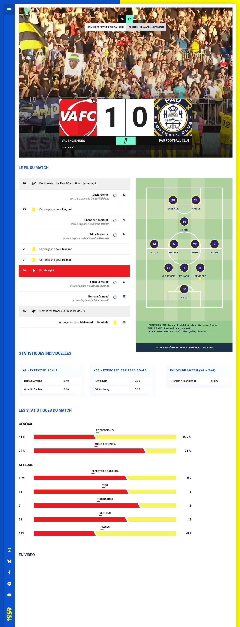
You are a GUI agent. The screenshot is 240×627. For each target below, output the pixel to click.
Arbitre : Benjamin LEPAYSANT (146, 27)
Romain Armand (98, 296)
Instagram (9, 271)
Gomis (213, 325)
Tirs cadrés (105, 499)
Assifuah (192, 325)
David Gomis (100, 194)
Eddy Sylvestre (99, 234)
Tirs (105, 485)
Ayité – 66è (68, 147)
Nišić (192, 331)
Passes (105, 526)
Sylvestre (203, 325)
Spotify (9, 305)
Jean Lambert (182, 328)
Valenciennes (73, 141)
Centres (105, 512)
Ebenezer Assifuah (96, 220)
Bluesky (9, 282)
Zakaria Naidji (101, 300)
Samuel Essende (99, 285)
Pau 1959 (10, 330)
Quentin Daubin (100, 223)
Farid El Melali (99, 281)
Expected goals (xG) (105, 471)
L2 (129, 19)
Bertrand (169, 328)
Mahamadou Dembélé (94, 322)
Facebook (9, 294)
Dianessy (201, 331)
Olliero (185, 331)
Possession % (105, 430)
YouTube (9, 316)
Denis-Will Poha (100, 198)
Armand (171, 325)
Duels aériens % (105, 444)
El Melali (181, 325)
